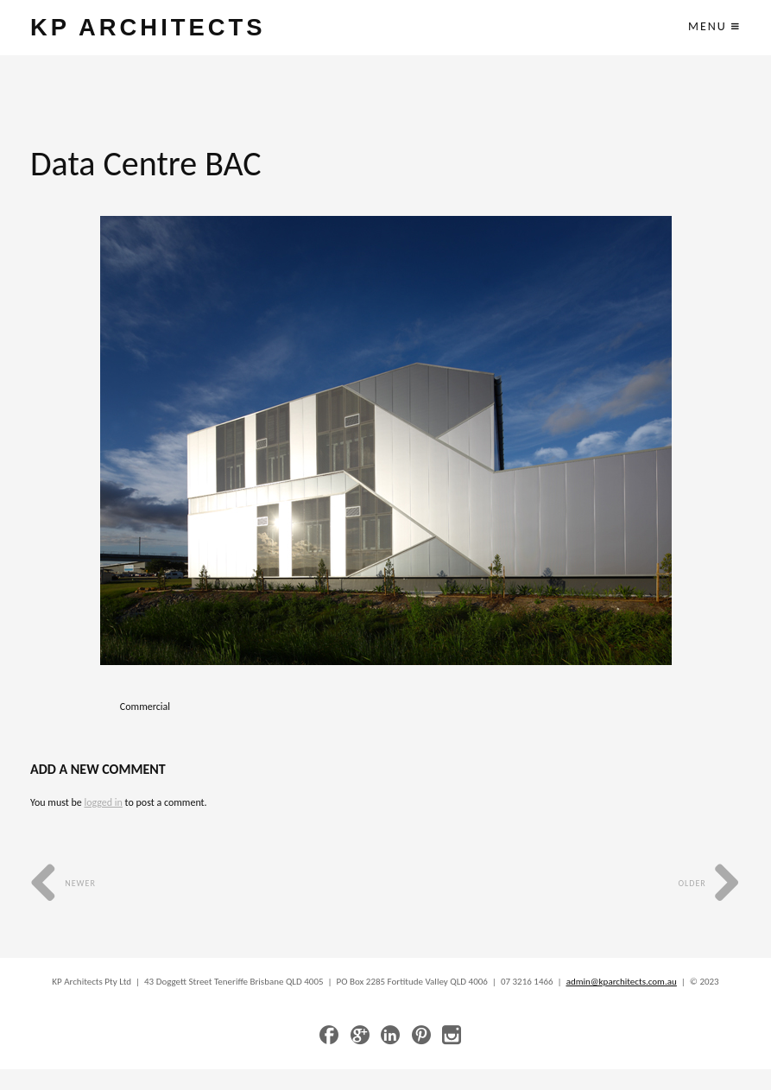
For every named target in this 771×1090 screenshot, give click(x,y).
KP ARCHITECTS (147, 27)
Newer (63, 883)
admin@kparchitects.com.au (621, 981)
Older (709, 883)
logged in (103, 802)
